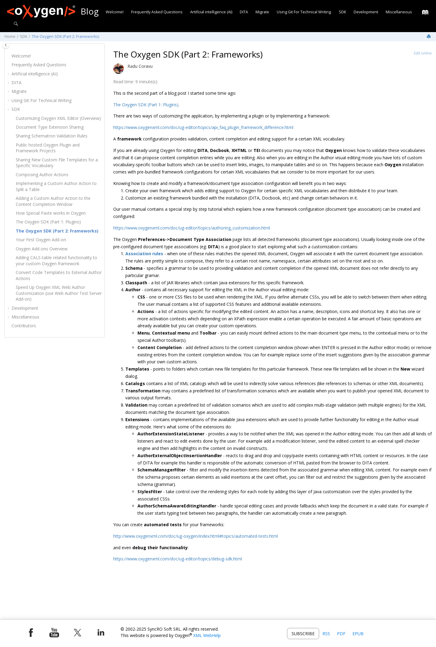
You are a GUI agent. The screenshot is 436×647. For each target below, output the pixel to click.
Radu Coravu (140, 66)
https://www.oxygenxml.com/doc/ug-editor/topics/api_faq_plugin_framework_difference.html (203, 127)
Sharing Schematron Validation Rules (52, 136)
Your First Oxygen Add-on (41, 240)
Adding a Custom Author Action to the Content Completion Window (53, 201)
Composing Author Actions (42, 174)
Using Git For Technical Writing (304, 12)
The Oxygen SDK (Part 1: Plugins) (48, 222)
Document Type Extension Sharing (50, 127)
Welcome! (115, 12)
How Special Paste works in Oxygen (51, 213)
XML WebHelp (207, 635)
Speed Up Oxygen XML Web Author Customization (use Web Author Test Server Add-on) (59, 293)
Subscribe (303, 633)
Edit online (423, 53)
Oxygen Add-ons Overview (42, 249)
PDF (341, 633)
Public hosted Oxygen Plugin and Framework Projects (48, 148)
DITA (244, 12)
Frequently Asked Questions (157, 12)
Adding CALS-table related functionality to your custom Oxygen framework (56, 260)
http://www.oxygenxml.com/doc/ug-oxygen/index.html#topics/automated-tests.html (195, 536)
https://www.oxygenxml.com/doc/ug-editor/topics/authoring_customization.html (191, 228)
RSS (326, 633)
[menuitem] (114, 12)
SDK (342, 12)
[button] (9, 56)
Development (366, 12)
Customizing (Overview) (58, 118)
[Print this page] (429, 36)
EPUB (358, 633)
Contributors (24, 325)
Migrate (262, 12)
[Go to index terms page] (423, 14)
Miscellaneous (399, 12)
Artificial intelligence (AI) (211, 12)
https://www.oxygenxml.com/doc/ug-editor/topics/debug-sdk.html (177, 559)
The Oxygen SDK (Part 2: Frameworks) (65, 36)
